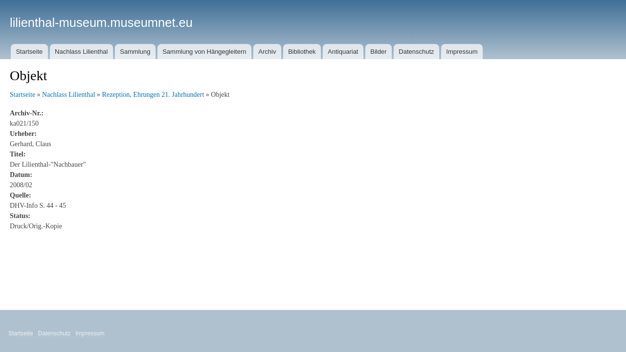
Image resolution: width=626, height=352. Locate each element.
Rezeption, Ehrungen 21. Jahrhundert (153, 94)
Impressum (461, 51)
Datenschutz (416, 51)
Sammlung (135, 51)
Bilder (378, 51)
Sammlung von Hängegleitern (204, 51)
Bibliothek (301, 51)
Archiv (267, 51)
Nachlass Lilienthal (81, 51)
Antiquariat (343, 51)
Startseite (29, 51)
